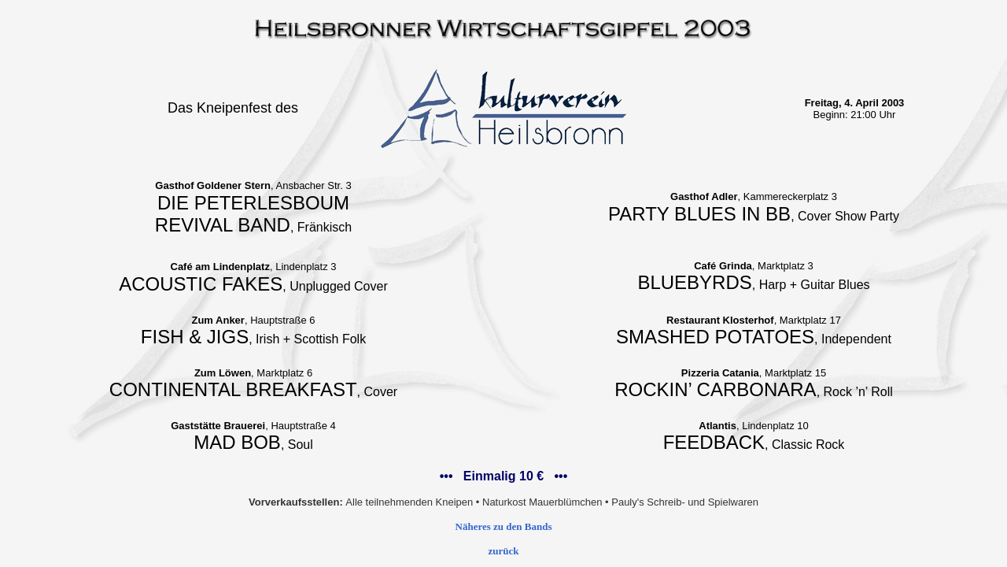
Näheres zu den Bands (504, 526)
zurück (504, 551)
